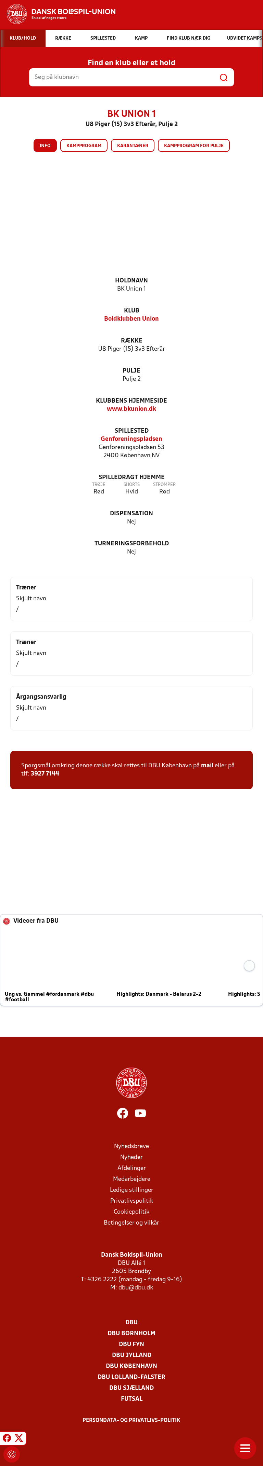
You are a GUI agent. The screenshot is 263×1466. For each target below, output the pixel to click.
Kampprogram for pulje (194, 146)
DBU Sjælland (131, 1388)
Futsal (131, 1399)
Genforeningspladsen (131, 439)
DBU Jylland (131, 1355)
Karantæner (132, 146)
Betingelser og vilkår (131, 1223)
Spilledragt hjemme (132, 477)
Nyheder (131, 1157)
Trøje (98, 485)
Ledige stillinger (131, 1190)
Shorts (132, 485)
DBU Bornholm (131, 1334)
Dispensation (131, 514)
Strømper (164, 485)
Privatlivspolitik (131, 1201)
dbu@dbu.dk (135, 1288)
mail (207, 766)
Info (45, 146)
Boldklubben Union (131, 319)
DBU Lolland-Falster (131, 1377)
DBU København (131, 1366)
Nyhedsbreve (131, 1146)
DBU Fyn (131, 1345)
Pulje (131, 371)
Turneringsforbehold (132, 544)
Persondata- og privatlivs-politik (131, 1420)
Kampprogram (83, 146)
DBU (131, 1323)
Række (131, 341)
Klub (131, 311)
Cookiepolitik (131, 1212)
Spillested (132, 431)
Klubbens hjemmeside (131, 401)
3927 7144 (45, 774)
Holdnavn (131, 281)
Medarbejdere (131, 1179)
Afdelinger (131, 1168)
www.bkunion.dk (131, 409)
